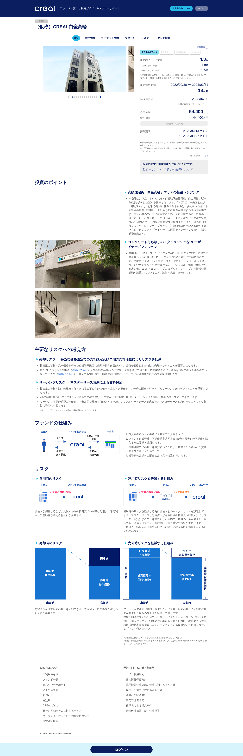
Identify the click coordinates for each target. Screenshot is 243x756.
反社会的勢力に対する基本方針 (144, 690)
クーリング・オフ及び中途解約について (169, 169)
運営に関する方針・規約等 (139, 667)
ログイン (202, 8)
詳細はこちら (80, 370)
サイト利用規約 (135, 674)
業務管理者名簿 (135, 700)
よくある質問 (50, 690)
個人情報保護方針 (136, 679)
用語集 (46, 700)
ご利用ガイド (50, 674)
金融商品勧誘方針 (136, 695)
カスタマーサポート (54, 684)
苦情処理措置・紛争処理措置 (143, 710)
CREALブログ (51, 705)
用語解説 (202, 47)
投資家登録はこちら (181, 8)
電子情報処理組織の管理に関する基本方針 (150, 684)
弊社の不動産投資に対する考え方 (62, 710)
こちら (205, 104)
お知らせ (48, 695)
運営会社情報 (50, 721)
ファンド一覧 (50, 679)
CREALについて (49, 667)
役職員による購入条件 (139, 705)
